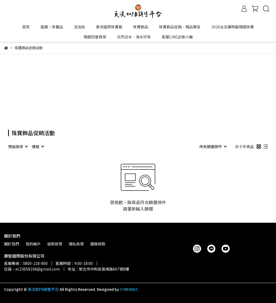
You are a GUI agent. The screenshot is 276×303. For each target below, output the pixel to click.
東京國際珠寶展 (109, 26)
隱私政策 (76, 244)
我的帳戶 (33, 244)
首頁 (26, 26)
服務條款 (97, 244)
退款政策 (54, 244)
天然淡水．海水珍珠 (134, 36)
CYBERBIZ (128, 289)
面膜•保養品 (51, 26)
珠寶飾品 (140, 26)
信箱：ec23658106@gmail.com (32, 269)
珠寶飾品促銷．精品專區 (180, 26)
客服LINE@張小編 (177, 36)
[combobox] (17, 146)
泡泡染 (79, 26)
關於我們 (11, 244)
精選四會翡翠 (95, 36)
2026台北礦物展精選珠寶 (232, 26)
